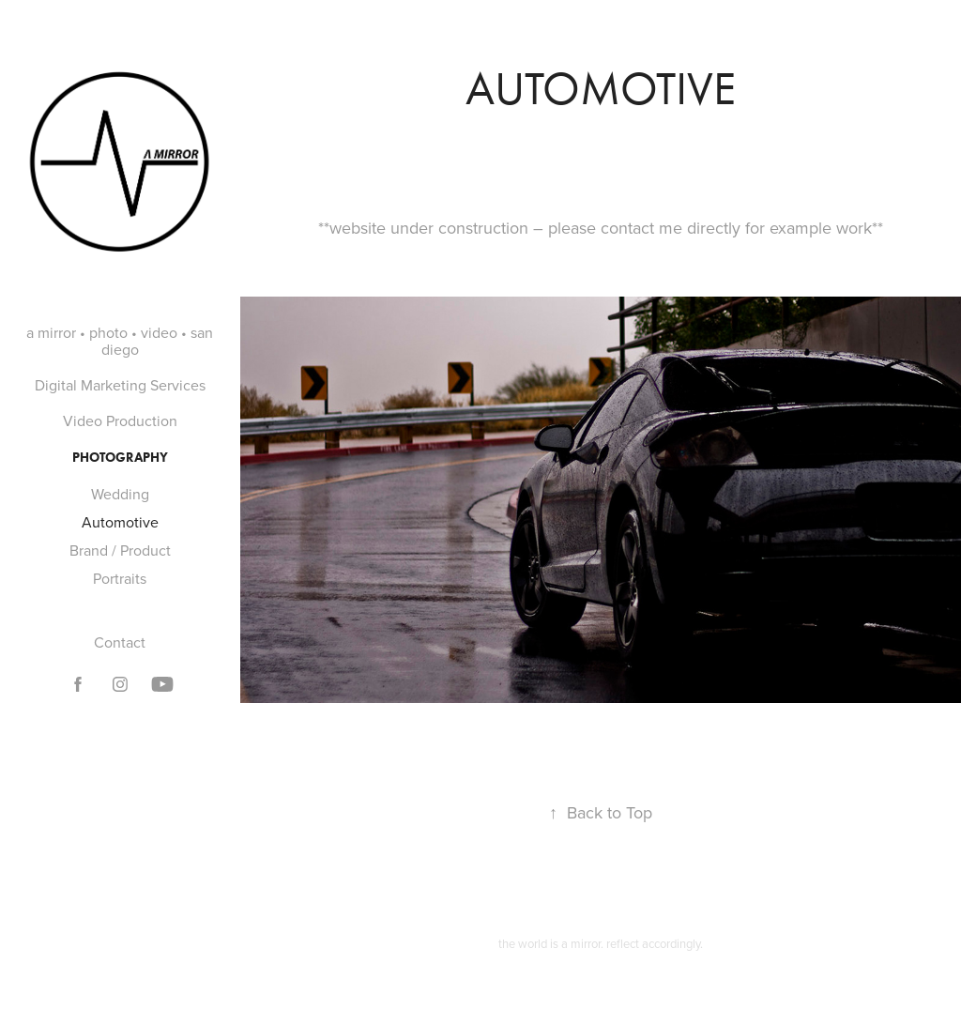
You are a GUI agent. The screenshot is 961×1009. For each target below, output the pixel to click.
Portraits (119, 578)
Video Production (120, 420)
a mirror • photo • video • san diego (119, 340)
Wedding (120, 493)
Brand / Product (120, 550)
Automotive (120, 522)
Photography (120, 458)
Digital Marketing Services (120, 385)
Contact (119, 642)
